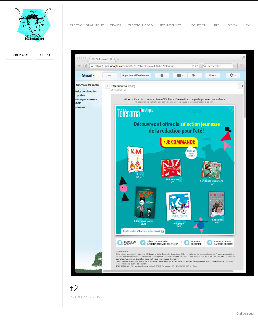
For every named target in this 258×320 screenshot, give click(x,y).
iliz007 (80, 297)
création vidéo (140, 25)
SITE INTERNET (170, 25)
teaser (115, 25)
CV (248, 25)
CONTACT (198, 25)
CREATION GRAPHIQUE (87, 25)
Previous (19, 55)
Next (44, 55)
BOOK (232, 25)
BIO (217, 25)
